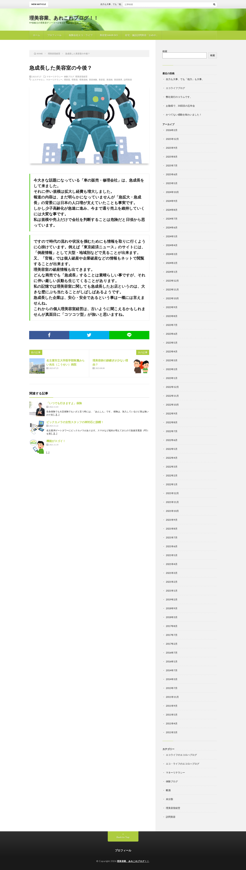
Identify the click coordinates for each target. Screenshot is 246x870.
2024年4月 (171, 245)
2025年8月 (171, 156)
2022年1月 (171, 484)
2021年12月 (172, 493)
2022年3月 (171, 466)
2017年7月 (171, 634)
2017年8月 (171, 626)
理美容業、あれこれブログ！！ (64, 17)
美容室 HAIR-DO (109, 35)
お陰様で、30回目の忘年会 (180, 105)
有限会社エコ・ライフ (81, 35)
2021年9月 (171, 519)
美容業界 (118, 80)
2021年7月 (171, 537)
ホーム (36, 35)
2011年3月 (171, 732)
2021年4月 (171, 564)
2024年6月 (171, 227)
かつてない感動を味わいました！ (184, 114)
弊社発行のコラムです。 (179, 96)
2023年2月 (171, 369)
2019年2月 (171, 599)
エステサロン (38, 80)
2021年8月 (171, 528)
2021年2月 (171, 581)
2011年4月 (171, 723)
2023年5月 (171, 342)
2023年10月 (172, 298)
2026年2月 (171, 130)
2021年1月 (171, 590)
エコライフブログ (175, 88)
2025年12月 (172, 138)
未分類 (169, 799)
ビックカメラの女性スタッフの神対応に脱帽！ (75, 422)
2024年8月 (171, 209)
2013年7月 (171, 688)
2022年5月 (171, 448)
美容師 (109, 80)
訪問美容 (128, 80)
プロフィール (54, 35)
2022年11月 (172, 395)
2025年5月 (171, 183)
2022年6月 (171, 440)
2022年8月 (171, 422)
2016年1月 (171, 661)
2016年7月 (171, 652)
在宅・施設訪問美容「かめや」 (141, 35)
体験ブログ (69, 76)
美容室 (102, 80)
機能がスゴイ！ (55, 440)
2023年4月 (171, 351)
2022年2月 (171, 475)
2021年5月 (171, 555)
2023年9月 (171, 307)
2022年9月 (171, 413)
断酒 (168, 790)
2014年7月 (171, 670)
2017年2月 (171, 643)
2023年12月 (172, 280)
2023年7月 (171, 324)
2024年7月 (171, 218)
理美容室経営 (81, 76)
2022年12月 (172, 386)
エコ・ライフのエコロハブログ (182, 763)
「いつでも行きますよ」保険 (64, 403)
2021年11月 (172, 502)
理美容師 (83, 80)
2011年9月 (171, 705)
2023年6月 (171, 333)
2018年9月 (171, 608)
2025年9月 (171, 147)
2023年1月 (171, 378)
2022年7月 (171, 431)
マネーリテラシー (55, 76)
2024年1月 (171, 271)
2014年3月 (171, 679)
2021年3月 (171, 572)
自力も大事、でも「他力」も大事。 (122, 4)
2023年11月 (172, 289)
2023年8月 (171, 316)
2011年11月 (172, 696)
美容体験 (93, 80)
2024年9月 (171, 200)
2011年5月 (171, 714)
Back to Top (123, 837)
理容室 (67, 80)
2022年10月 (172, 404)
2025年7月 (171, 165)
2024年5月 (171, 236)
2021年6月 (171, 546)
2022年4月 (171, 457)
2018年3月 (171, 617)
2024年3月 (171, 254)
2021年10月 (172, 510)
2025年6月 (171, 174)
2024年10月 (172, 192)
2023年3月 (171, 360)
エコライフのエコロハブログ (181, 754)
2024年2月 (171, 262)
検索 (164, 51)
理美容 (75, 80)
